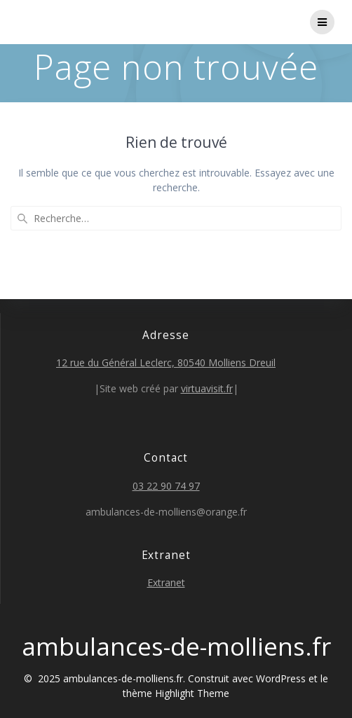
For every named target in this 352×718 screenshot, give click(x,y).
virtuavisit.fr (207, 388)
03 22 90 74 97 (166, 485)
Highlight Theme (192, 693)
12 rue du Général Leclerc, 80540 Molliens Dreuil (166, 362)
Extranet (166, 582)
